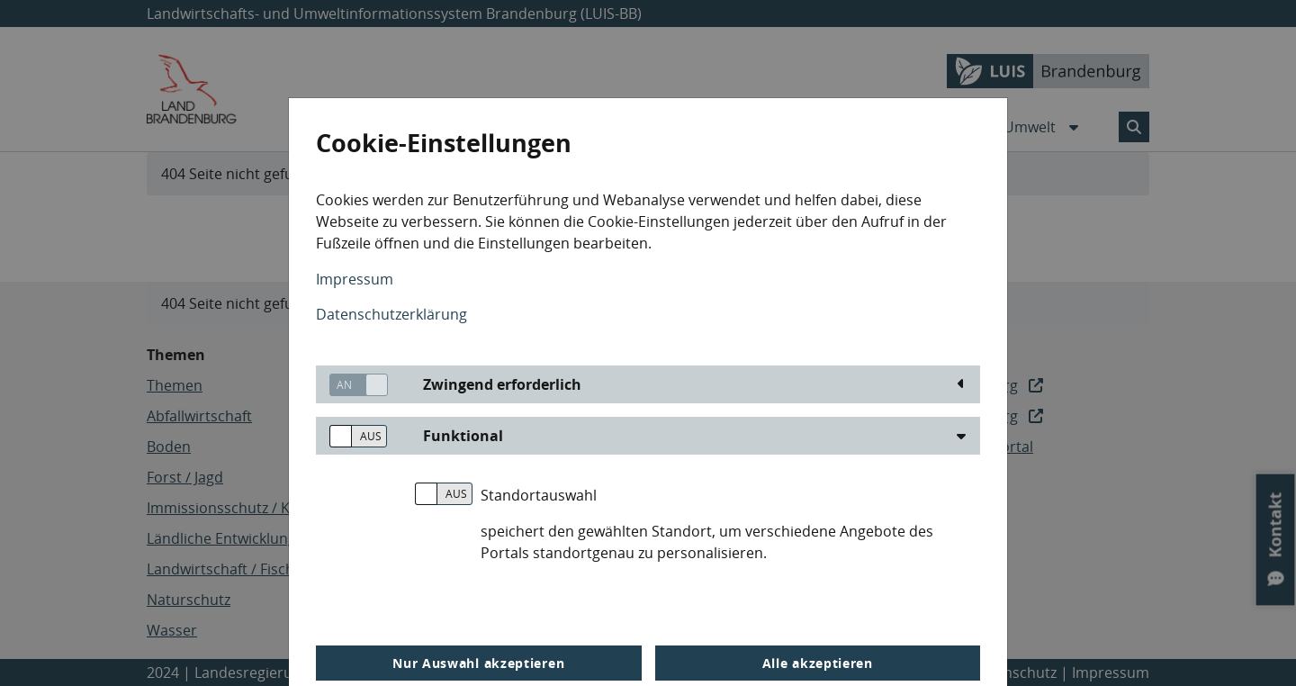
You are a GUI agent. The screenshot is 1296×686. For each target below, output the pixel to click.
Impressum (354, 279)
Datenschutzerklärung (391, 314)
